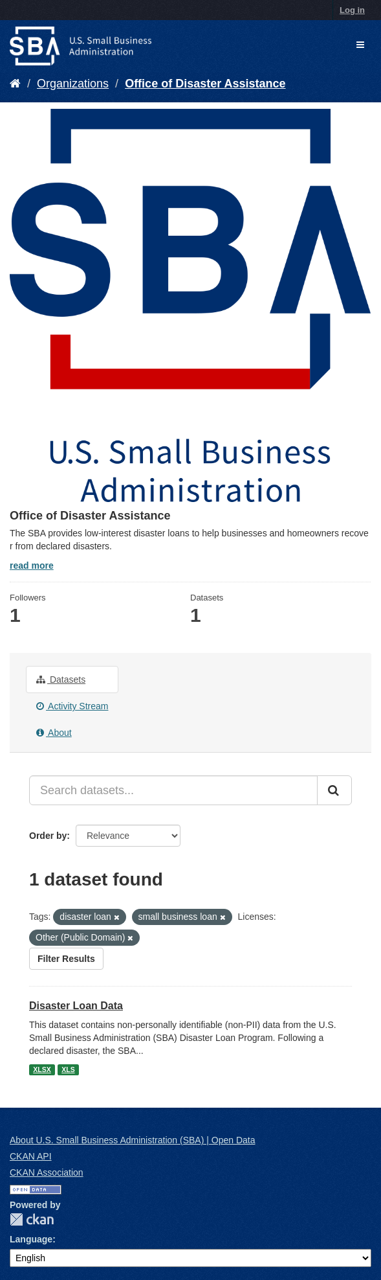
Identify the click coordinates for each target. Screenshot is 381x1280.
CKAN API (31, 1156)
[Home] (15, 83)
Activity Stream (72, 706)
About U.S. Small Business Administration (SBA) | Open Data (132, 1140)
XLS (67, 1069)
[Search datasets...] (173, 790)
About (54, 732)
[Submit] (334, 790)
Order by (48, 835)
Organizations (73, 83)
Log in (352, 10)
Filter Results (66, 959)
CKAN (32, 1219)
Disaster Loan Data (76, 1005)
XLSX (41, 1069)
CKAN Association (46, 1172)
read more (32, 565)
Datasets (60, 679)
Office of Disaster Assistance (205, 83)
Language (31, 1239)
